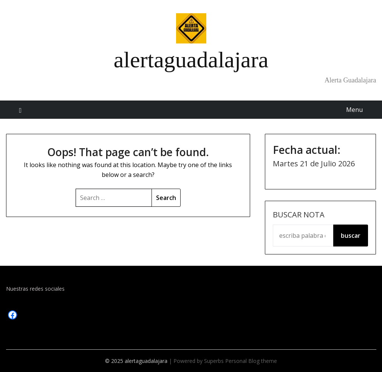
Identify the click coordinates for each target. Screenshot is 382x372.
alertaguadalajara (191, 59)
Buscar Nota (299, 214)
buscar (350, 235)
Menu (354, 109)
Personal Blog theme (251, 360)
